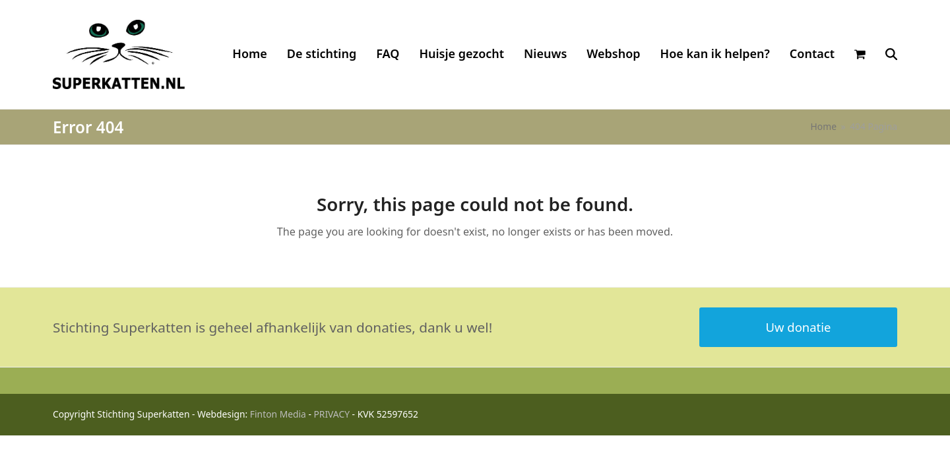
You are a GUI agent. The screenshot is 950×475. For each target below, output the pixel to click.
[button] (859, 54)
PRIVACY (331, 414)
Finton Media (278, 414)
